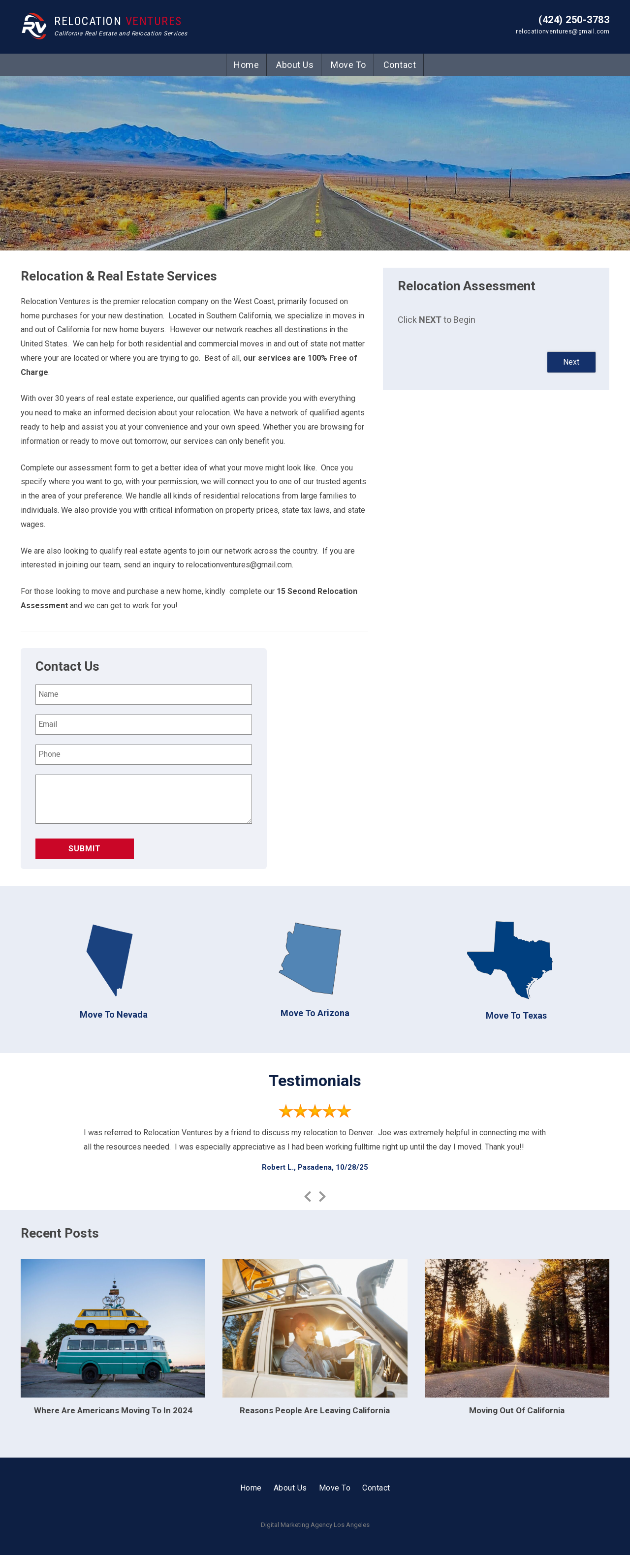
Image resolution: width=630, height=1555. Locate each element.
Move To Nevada (114, 1014)
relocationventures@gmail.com (562, 31)
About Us (295, 65)
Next (571, 362)
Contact (399, 65)
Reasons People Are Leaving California (315, 1410)
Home (246, 65)
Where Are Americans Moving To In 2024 (113, 1410)
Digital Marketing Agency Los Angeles (315, 1524)
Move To (348, 65)
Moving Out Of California (517, 1410)
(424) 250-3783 (573, 20)
